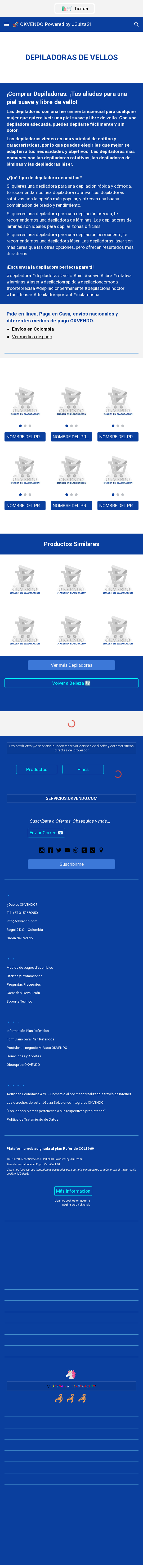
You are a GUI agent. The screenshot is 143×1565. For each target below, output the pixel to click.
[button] (6, 24)
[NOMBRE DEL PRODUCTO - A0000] (25, 437)
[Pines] (83, 769)
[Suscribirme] (71, 864)
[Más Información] (73, 1191)
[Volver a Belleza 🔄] (71, 683)
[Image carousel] (25, 404)
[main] (71, 57)
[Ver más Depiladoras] (71, 665)
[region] (71, 8)
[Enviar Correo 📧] (46, 833)
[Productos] (36, 769)
